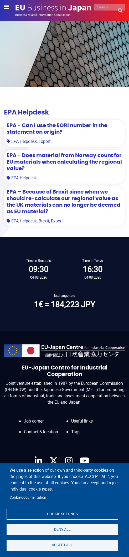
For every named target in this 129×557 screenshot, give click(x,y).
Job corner (34, 421)
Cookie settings (62, 514)
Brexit (44, 221)
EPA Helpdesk (24, 141)
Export (44, 141)
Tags (75, 432)
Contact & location (41, 432)
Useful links (82, 421)
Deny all (62, 529)
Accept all (62, 545)
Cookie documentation (27, 497)
